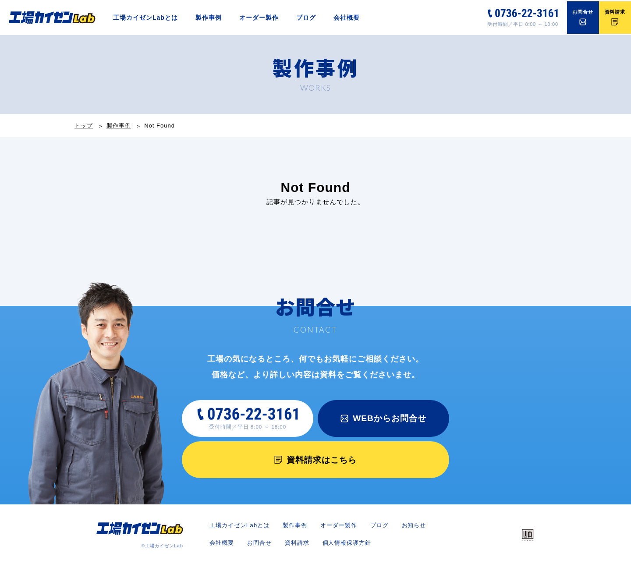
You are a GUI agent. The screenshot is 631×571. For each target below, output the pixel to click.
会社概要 (346, 17)
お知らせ (222, 547)
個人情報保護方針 (393, 547)
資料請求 (341, 547)
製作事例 (208, 17)
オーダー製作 (259, 17)
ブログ (306, 17)
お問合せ (301, 547)
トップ (83, 125)
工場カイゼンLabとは (145, 17)
